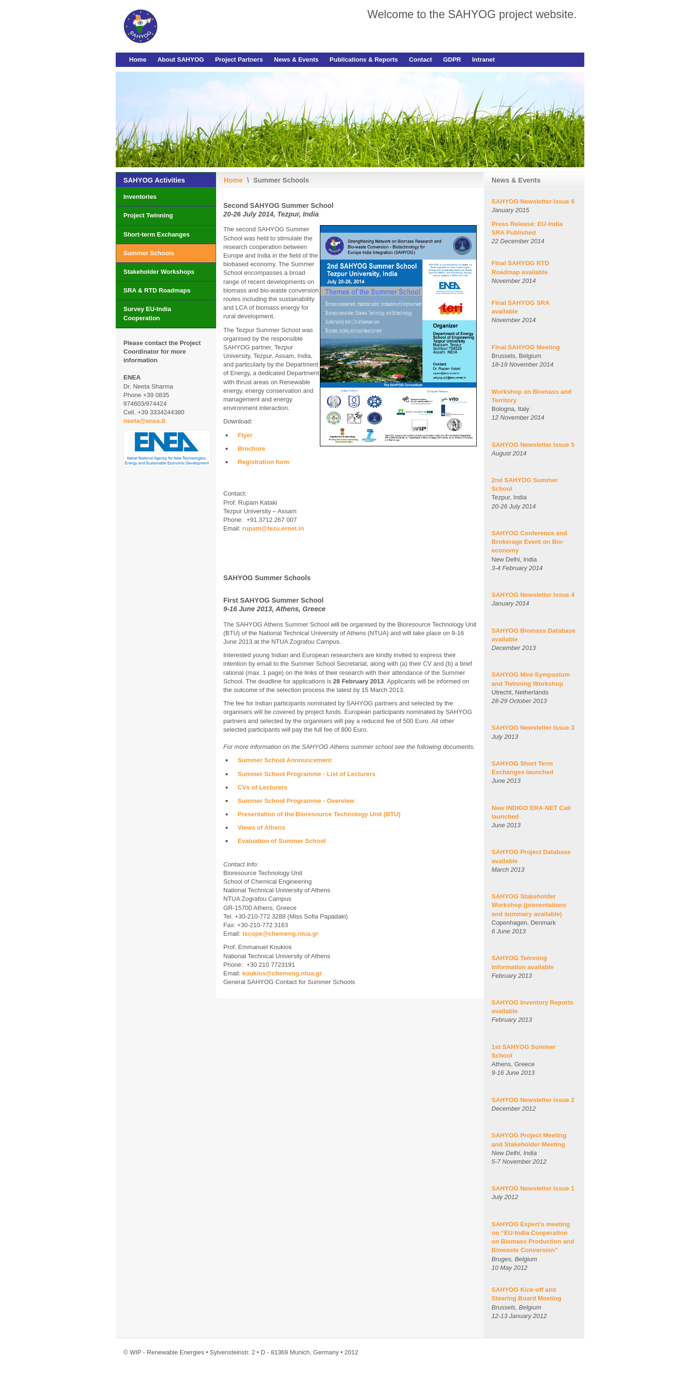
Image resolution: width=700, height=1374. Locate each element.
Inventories (139, 196)
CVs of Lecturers (262, 787)
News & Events (296, 59)
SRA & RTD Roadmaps (156, 290)
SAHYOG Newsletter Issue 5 (533, 444)
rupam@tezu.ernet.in (273, 528)
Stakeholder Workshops (159, 271)
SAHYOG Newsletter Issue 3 (533, 727)
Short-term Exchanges (156, 234)
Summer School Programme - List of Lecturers (306, 774)
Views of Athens (261, 827)
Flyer (245, 435)
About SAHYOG (180, 59)
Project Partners (239, 59)
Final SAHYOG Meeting (526, 347)
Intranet (483, 59)
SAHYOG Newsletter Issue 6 (533, 201)
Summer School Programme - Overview (296, 800)
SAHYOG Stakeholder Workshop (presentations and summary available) (529, 905)
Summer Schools (148, 253)
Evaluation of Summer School (282, 840)
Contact (420, 59)
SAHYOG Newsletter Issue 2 (533, 1100)
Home (137, 59)
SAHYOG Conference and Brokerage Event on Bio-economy (529, 542)
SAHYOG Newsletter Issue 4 (533, 594)
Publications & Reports (363, 59)
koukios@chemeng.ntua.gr (282, 973)
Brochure (251, 448)
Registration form (263, 461)
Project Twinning (148, 215)
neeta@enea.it (144, 420)
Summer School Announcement (285, 760)
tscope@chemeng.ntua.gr (280, 933)
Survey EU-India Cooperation (147, 313)
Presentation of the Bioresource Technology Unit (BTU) (319, 814)
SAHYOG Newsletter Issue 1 (533, 1188)
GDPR (452, 59)
